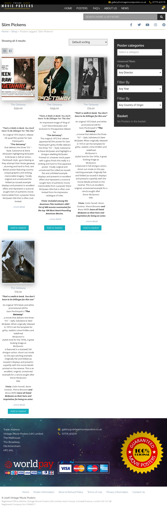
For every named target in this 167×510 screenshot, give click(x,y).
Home (5, 31)
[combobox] (121, 17)
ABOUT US (110, 8)
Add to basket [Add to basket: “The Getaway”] (18, 227)
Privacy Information (117, 492)
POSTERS (82, 8)
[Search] (161, 17)
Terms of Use (94, 492)
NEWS (125, 8)
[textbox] (139, 52)
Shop (14, 31)
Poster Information (43, 492)
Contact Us (138, 492)
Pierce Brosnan (93, 206)
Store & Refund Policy (71, 492)
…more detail (18, 206)
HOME (68, 8)
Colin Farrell (91, 203)
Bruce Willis (84, 209)
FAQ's (96, 8)
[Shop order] (88, 42)
